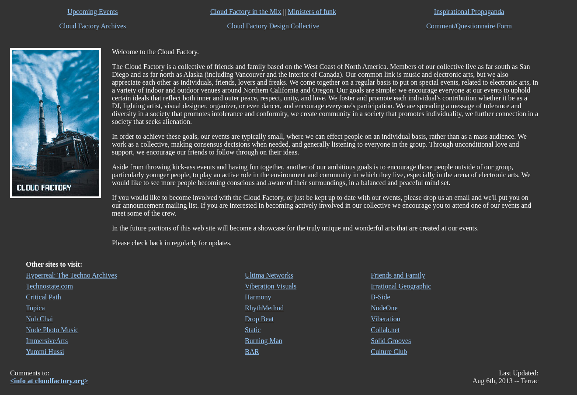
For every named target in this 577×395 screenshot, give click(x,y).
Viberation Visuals (270, 286)
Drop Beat (259, 319)
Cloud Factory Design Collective (273, 26)
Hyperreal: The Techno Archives (71, 275)
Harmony (258, 297)
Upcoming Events (92, 11)
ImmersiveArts (47, 340)
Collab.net (385, 329)
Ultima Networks (269, 275)
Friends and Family (398, 275)
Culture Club (389, 351)
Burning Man (263, 340)
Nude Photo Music (52, 329)
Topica (35, 308)
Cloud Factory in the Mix (246, 11)
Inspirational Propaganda (469, 11)
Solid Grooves (391, 340)
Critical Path (43, 297)
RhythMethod (264, 308)
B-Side (380, 297)
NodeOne (384, 308)
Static (253, 329)
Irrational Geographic (401, 286)
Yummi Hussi (45, 351)
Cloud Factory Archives (92, 26)
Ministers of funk (312, 11)
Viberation (385, 319)
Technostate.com (49, 286)
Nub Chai (39, 319)
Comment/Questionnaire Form (469, 26)
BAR (252, 351)
